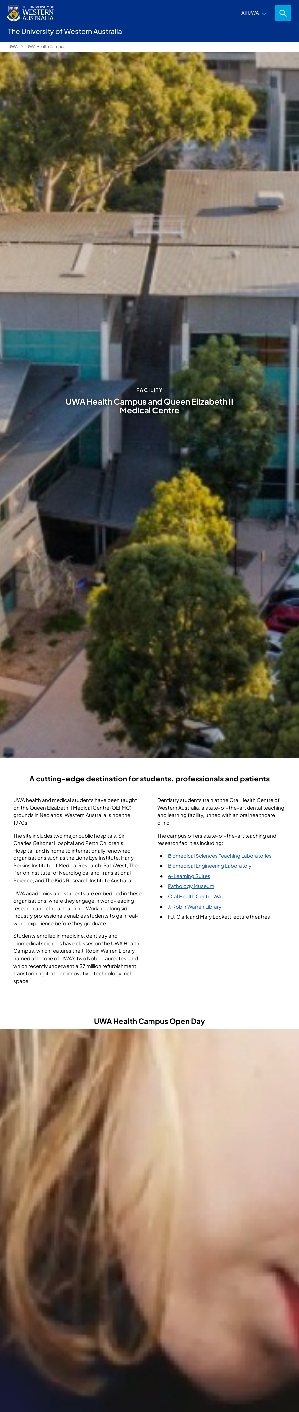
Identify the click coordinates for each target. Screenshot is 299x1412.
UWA (13, 46)
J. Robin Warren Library (194, 906)
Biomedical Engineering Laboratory (209, 865)
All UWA (250, 12)
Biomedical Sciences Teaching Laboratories (220, 856)
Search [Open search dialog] (283, 13)
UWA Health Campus (45, 46)
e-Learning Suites (189, 876)
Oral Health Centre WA (194, 896)
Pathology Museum (191, 886)
